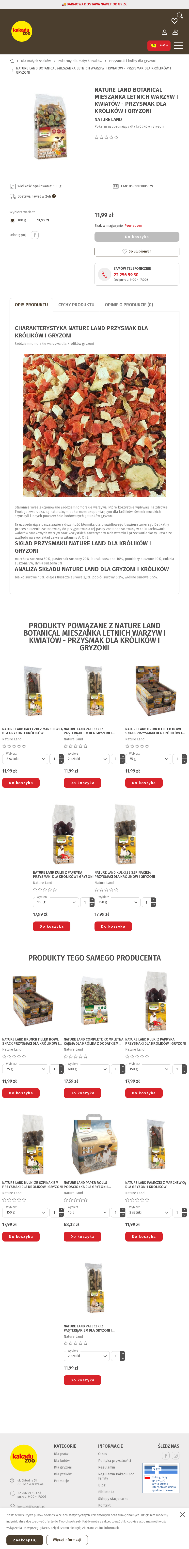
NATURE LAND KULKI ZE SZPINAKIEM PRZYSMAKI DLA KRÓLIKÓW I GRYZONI (124, 875)
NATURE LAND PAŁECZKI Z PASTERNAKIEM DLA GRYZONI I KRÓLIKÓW (88, 731)
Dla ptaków (63, 1474)
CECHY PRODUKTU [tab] (76, 304)
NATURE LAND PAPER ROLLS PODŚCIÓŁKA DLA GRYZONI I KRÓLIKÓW (86, 1185)
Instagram (175, 1455)
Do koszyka (137, 237)
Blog (102, 1485)
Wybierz (11, 753)
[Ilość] (54, 759)
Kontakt (104, 1505)
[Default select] (25, 759)
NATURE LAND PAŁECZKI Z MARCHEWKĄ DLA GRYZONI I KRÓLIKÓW (32, 731)
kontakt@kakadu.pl (31, 1507)
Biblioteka (106, 1492)
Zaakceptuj (25, 1540)
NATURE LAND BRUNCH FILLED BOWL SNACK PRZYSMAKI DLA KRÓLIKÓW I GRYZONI (153, 731)
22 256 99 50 (126, 275)
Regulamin (106, 1467)
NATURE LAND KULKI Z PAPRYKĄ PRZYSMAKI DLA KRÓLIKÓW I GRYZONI (63, 875)
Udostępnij (35, 235)
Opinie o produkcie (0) (129, 304)
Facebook (166, 1455)
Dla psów (61, 1454)
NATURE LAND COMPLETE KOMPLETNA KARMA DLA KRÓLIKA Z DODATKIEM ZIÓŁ (93, 1042)
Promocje (61, 1481)
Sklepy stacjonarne (113, 1499)
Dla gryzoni (63, 1467)
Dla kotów (62, 1461)
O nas (102, 1454)
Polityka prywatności (114, 1461)
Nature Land (108, 119)
